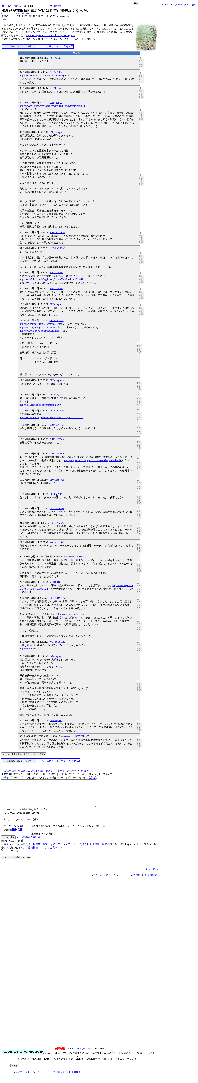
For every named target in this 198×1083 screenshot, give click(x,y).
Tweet (4, 19)
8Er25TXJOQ (56, 72)
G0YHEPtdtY (82, 736)
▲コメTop (162, 4)
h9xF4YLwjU (56, 88)
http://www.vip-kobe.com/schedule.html (39, 330)
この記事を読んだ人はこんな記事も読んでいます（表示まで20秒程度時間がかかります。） (51, 770)
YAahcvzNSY (57, 542)
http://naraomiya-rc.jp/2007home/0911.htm (41, 324)
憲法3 (18, 5)
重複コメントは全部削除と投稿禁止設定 (26, 849)
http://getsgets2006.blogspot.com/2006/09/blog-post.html (92, 460)
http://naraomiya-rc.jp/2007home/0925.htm (41, 327)
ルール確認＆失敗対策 (28, 842)
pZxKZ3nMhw (57, 410)
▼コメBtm (176, 4)
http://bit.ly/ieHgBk (29, 648)
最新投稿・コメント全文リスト (45, 853)
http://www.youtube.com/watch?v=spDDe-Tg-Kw (50, 35)
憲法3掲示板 (151, 880)
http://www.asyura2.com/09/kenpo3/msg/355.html (16, 14)
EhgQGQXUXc (57, 598)
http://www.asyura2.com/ (80, 1054)
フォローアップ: (10, 856)
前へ (193, 4)
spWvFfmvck (80, 614)
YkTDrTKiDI (56, 582)
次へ (186, 4)
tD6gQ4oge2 (56, 102)
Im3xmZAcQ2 (57, 508)
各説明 (92, 777)
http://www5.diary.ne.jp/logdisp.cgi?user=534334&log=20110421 (52, 279)
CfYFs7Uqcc (56, 58)
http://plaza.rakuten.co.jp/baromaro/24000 (40, 404)
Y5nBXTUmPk (57, 232)
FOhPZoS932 (56, 272)
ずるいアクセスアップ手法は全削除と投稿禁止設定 (79, 849)
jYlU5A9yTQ (83, 556)
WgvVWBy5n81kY (66, 614)
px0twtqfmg (56, 656)
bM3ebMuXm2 (57, 248)
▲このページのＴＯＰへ (104, 880)
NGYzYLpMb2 (57, 642)
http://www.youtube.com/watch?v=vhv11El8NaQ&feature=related (52, 106)
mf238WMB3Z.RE (68, 557)
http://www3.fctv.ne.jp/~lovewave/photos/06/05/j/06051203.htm (51, 417)
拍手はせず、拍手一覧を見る (57, 46)
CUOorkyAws (57, 304)
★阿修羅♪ (7, 5)
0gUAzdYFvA (57, 425)
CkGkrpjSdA (56, 494)
